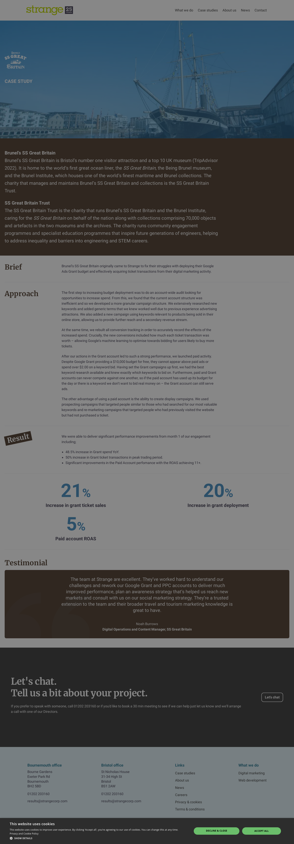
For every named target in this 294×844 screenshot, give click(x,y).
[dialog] (147, 422)
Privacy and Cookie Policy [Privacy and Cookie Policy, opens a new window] (24, 833)
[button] (98, 838)
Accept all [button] (261, 831)
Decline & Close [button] (216, 830)
